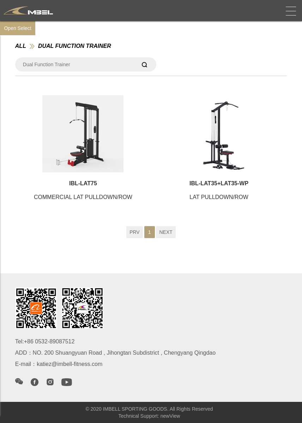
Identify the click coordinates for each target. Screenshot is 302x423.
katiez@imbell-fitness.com (69, 364)
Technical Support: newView (149, 416)
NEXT (165, 232)
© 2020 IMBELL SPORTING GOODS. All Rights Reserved (149, 409)
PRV (134, 232)
